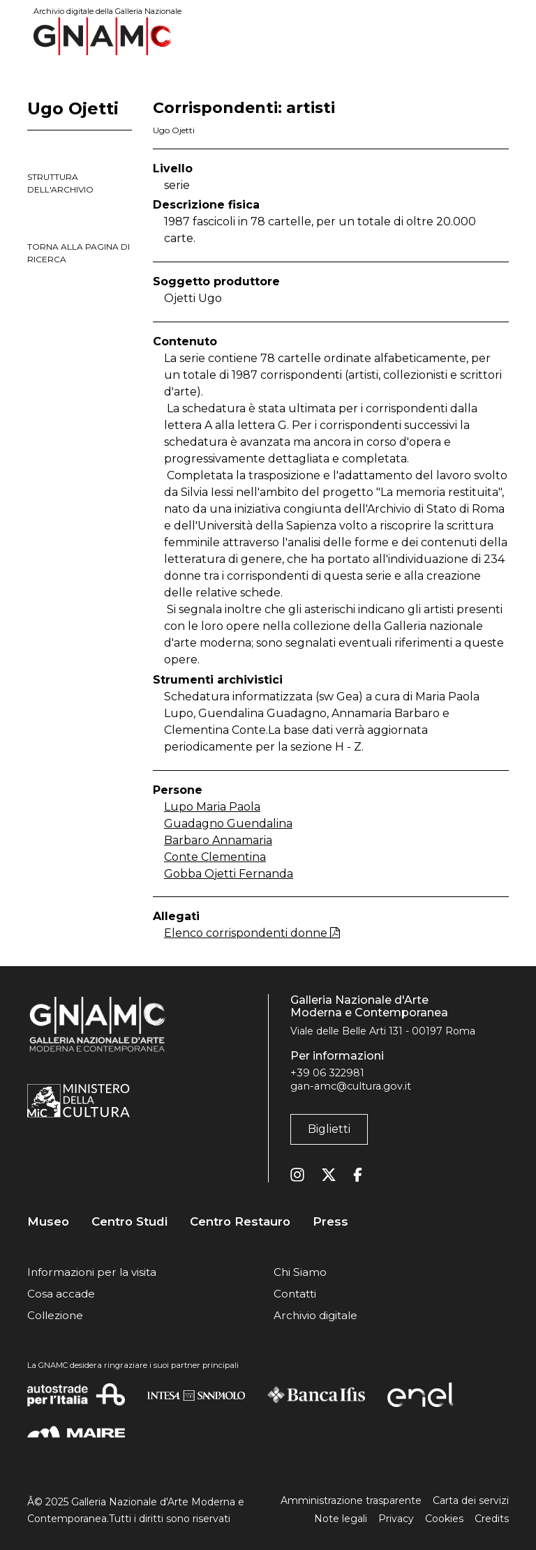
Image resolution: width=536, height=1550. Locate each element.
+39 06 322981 (327, 1073)
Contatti (295, 1293)
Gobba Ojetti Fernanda (228, 873)
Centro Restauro (240, 1222)
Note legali (340, 1518)
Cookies (444, 1518)
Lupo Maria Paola (212, 806)
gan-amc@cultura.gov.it (350, 1086)
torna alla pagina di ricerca (78, 252)
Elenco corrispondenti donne (252, 933)
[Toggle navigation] (499, 36)
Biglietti (329, 1129)
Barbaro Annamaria (218, 840)
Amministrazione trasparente (351, 1500)
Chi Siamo (300, 1272)
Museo (48, 1222)
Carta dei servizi (471, 1500)
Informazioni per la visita (91, 1272)
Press (330, 1222)
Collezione (55, 1315)
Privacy (396, 1518)
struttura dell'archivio (60, 183)
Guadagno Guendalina (228, 823)
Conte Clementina (215, 857)
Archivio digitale (315, 1315)
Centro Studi (129, 1222)
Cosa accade (61, 1293)
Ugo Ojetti (174, 130)
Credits (492, 1518)
